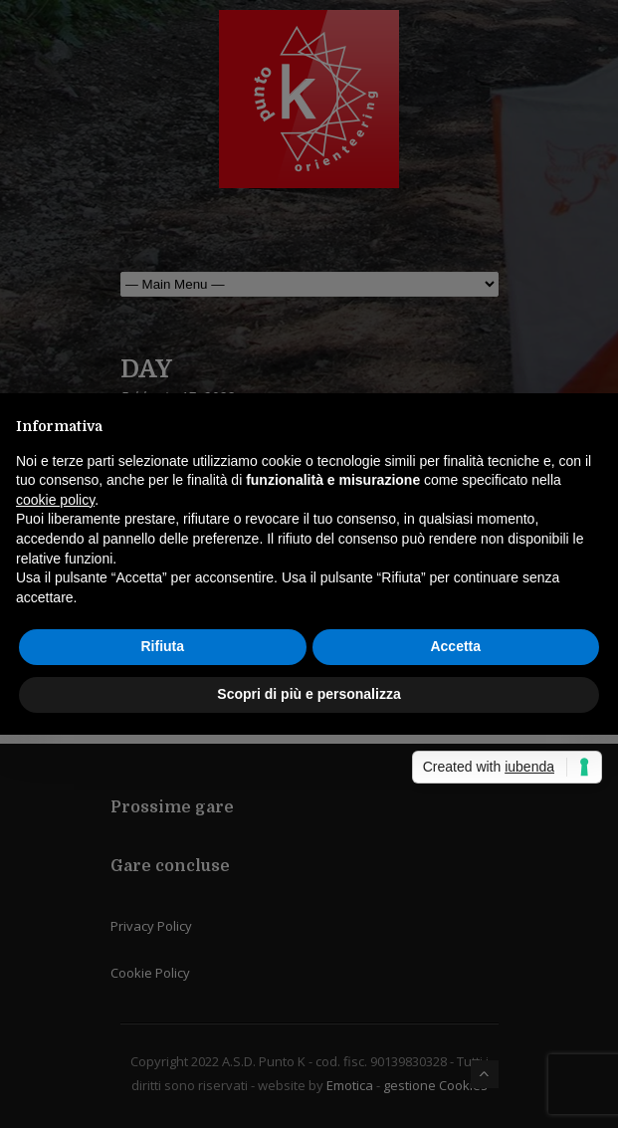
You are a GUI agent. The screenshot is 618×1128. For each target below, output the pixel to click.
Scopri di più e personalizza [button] (308, 694)
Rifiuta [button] (162, 646)
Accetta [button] (455, 646)
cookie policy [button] (55, 500)
